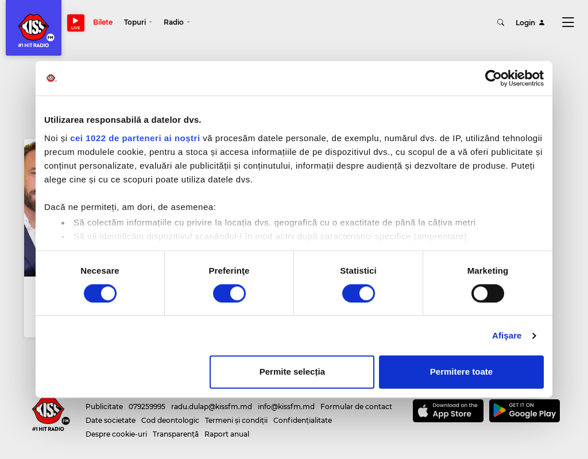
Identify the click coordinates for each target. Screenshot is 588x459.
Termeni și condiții (236, 412)
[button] (138, 23)
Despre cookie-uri (116, 426)
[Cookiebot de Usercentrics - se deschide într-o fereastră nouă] (493, 78)
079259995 (147, 398)
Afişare (507, 335)
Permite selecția (292, 372)
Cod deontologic (170, 412)
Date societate (111, 412)
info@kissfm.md (286, 398)
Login (530, 22)
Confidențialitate (302, 412)
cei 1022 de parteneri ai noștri (135, 138)
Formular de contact (356, 398)
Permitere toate (461, 372)
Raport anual (226, 426)
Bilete (103, 22)
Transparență (176, 426)
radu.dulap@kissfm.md (211, 398)
